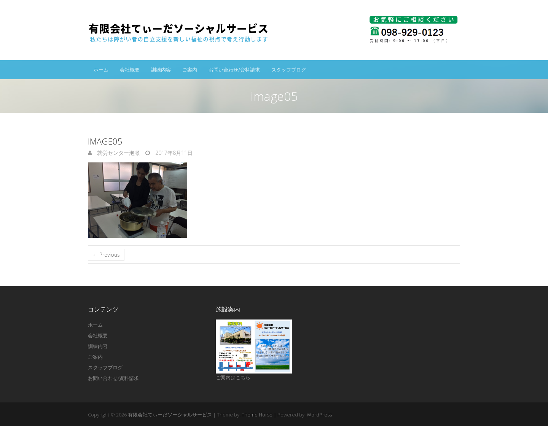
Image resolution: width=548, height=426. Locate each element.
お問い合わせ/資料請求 (234, 69)
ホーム (101, 69)
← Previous (106, 254)
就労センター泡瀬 (118, 152)
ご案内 (189, 69)
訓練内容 (161, 69)
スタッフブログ (288, 69)
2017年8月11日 (173, 152)
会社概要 (130, 69)
